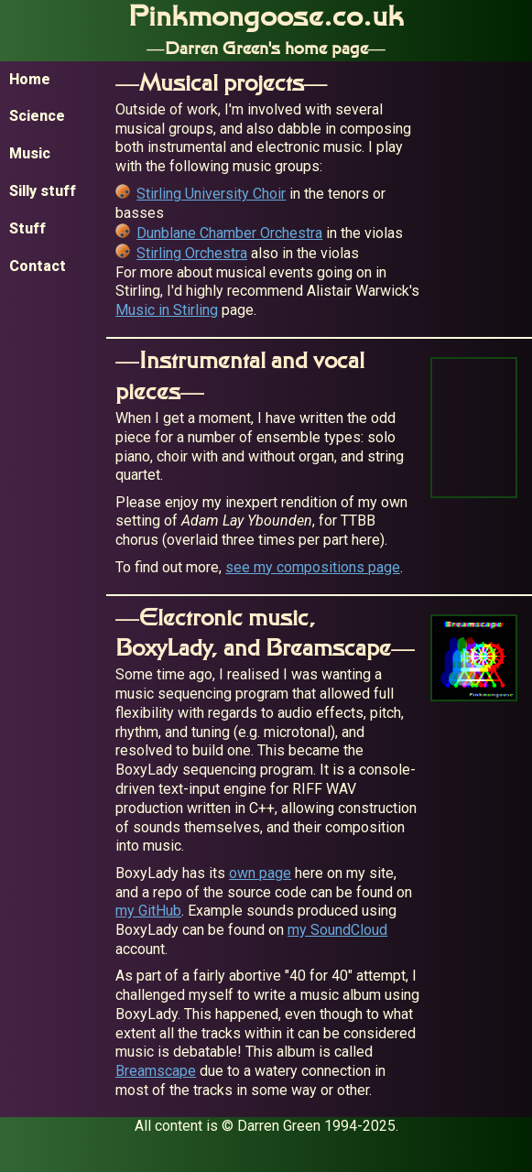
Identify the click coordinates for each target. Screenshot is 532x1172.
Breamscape (155, 1071)
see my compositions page (312, 567)
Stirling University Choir (211, 193)
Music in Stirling (166, 310)
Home (29, 79)
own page (260, 873)
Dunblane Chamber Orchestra (229, 233)
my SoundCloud (337, 930)
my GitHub (148, 910)
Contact (37, 266)
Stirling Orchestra (191, 253)
